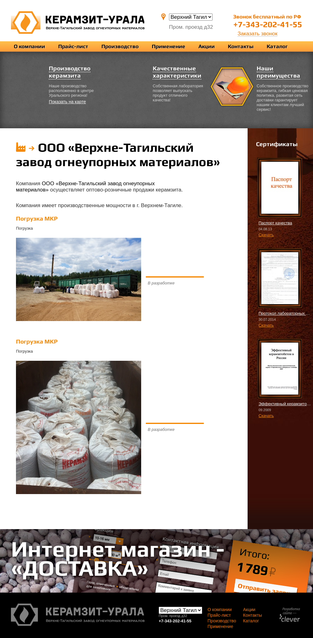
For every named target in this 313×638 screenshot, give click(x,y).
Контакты (241, 46)
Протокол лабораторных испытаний (285, 313)
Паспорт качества (275, 223)
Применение (168, 46)
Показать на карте (67, 101)
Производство (120, 46)
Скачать (266, 234)
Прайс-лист (73, 46)
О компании (29, 46)
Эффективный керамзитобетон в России (285, 403)
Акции (206, 46)
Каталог (277, 46)
